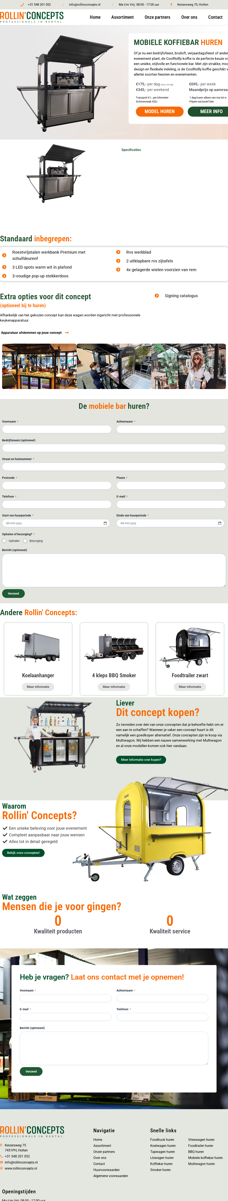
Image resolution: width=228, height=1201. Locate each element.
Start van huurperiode (17, 516)
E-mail (122, 497)
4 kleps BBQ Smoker (114, 675)
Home (95, 17)
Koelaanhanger (38, 675)
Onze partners (157, 17)
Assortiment (122, 17)
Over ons (189, 17)
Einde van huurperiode (133, 516)
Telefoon (9, 497)
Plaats (122, 478)
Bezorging (36, 541)
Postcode (9, 478)
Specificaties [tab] (131, 150)
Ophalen (14, 541)
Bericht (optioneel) (14, 550)
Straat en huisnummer (18, 459)
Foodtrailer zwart (190, 675)
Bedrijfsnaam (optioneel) (18, 440)
